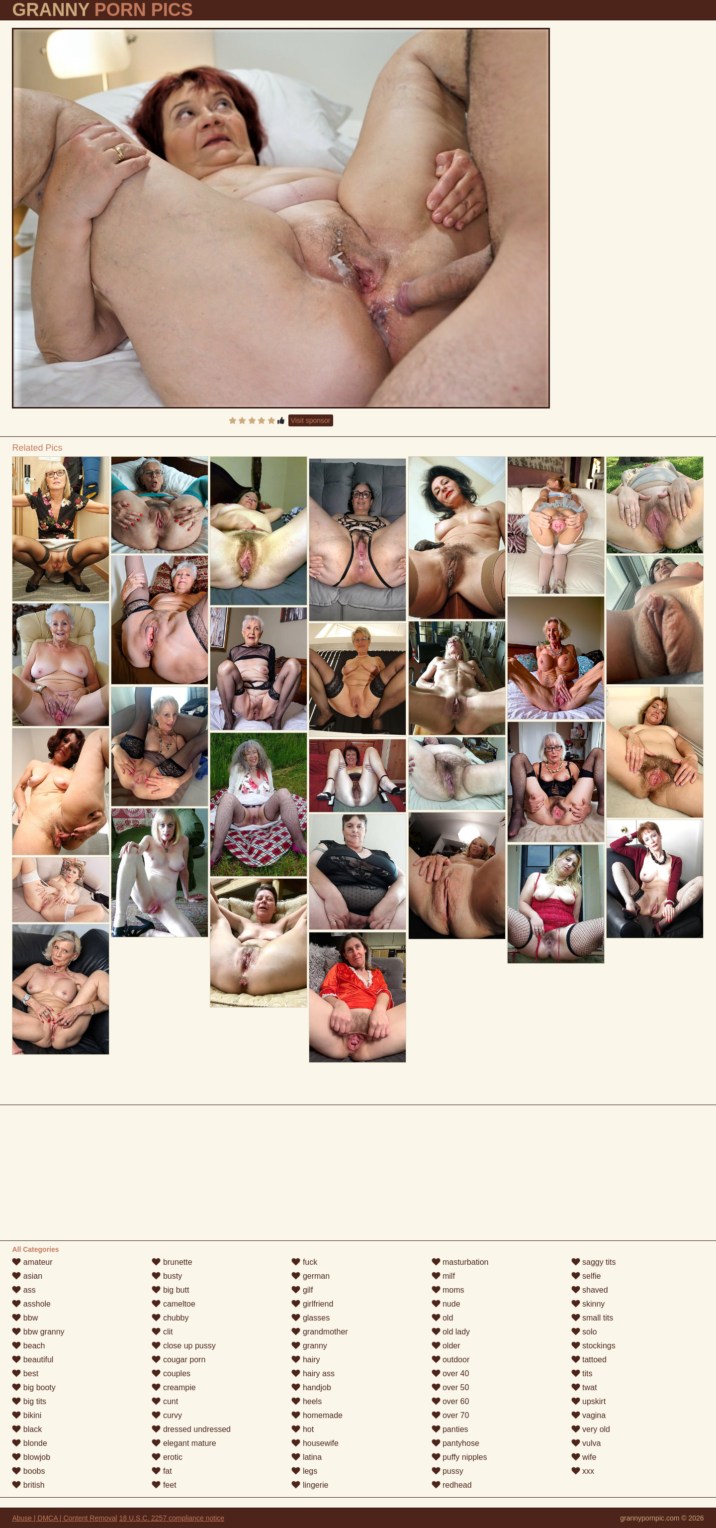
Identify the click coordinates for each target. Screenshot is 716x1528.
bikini (26, 1415)
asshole (31, 1304)
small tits (592, 1318)
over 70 (450, 1415)
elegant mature (184, 1443)
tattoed (589, 1359)
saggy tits (593, 1262)
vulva (586, 1443)
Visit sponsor (311, 420)
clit (162, 1331)
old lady (451, 1331)
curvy (167, 1415)
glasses (310, 1318)
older (446, 1345)
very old (590, 1429)
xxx (582, 1471)
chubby (170, 1318)
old (442, 1318)
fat (162, 1471)
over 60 (450, 1401)
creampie (173, 1387)
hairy (305, 1359)
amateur (32, 1262)
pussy (447, 1471)
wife (584, 1457)
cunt (165, 1401)
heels (306, 1401)
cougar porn (178, 1359)
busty (167, 1276)
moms (448, 1290)
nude (446, 1304)
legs (304, 1471)
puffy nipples (459, 1457)
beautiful (32, 1359)
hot (302, 1429)
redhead (452, 1485)
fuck (304, 1262)
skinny (588, 1304)
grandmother (319, 1331)
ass (23, 1290)
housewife (315, 1443)
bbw (25, 1318)
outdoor (451, 1359)
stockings (593, 1345)
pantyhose (455, 1443)
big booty (33, 1387)
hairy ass (312, 1373)
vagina (588, 1415)
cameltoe (173, 1304)
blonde (29, 1443)
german (310, 1276)
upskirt (588, 1401)
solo (584, 1331)
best (25, 1373)
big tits (29, 1401)
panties (450, 1429)
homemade (317, 1415)
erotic (167, 1457)
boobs (28, 1471)
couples (171, 1373)
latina (306, 1457)
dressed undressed (191, 1429)
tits (582, 1373)
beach (28, 1345)
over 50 (450, 1387)
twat (584, 1387)
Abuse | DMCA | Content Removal (64, 1518)
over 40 (450, 1373)
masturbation (460, 1262)
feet (164, 1485)
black (27, 1429)
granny (309, 1345)
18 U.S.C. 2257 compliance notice (171, 1518)
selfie (586, 1276)
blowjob (31, 1457)
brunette (172, 1262)
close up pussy (183, 1345)
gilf (302, 1290)
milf (443, 1276)
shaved (589, 1290)
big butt (170, 1290)
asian (27, 1276)
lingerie (309, 1485)
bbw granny (38, 1331)
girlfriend (312, 1304)
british (28, 1485)
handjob (311, 1387)
